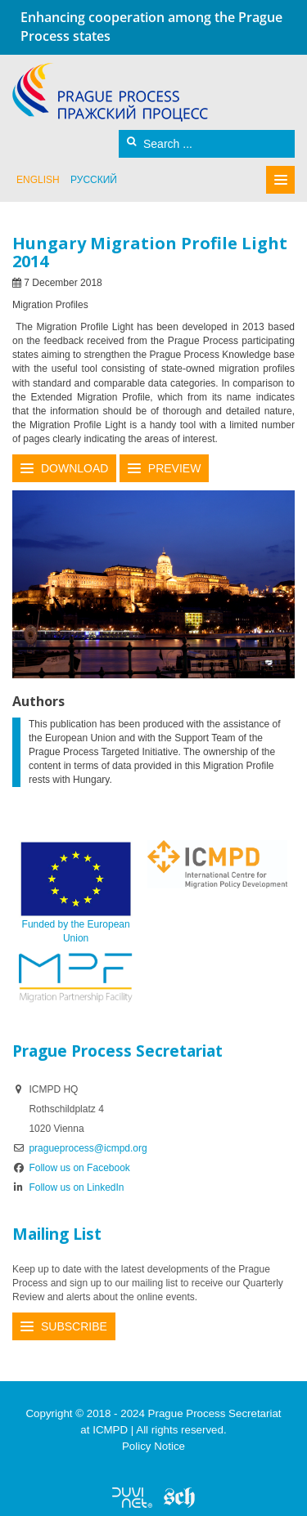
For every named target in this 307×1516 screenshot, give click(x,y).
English (38, 180)
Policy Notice (153, 1446)
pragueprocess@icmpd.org (88, 1148)
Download (74, 468)
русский (93, 180)
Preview (174, 468)
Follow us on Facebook (71, 1168)
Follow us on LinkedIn (68, 1187)
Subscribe (74, 1326)
